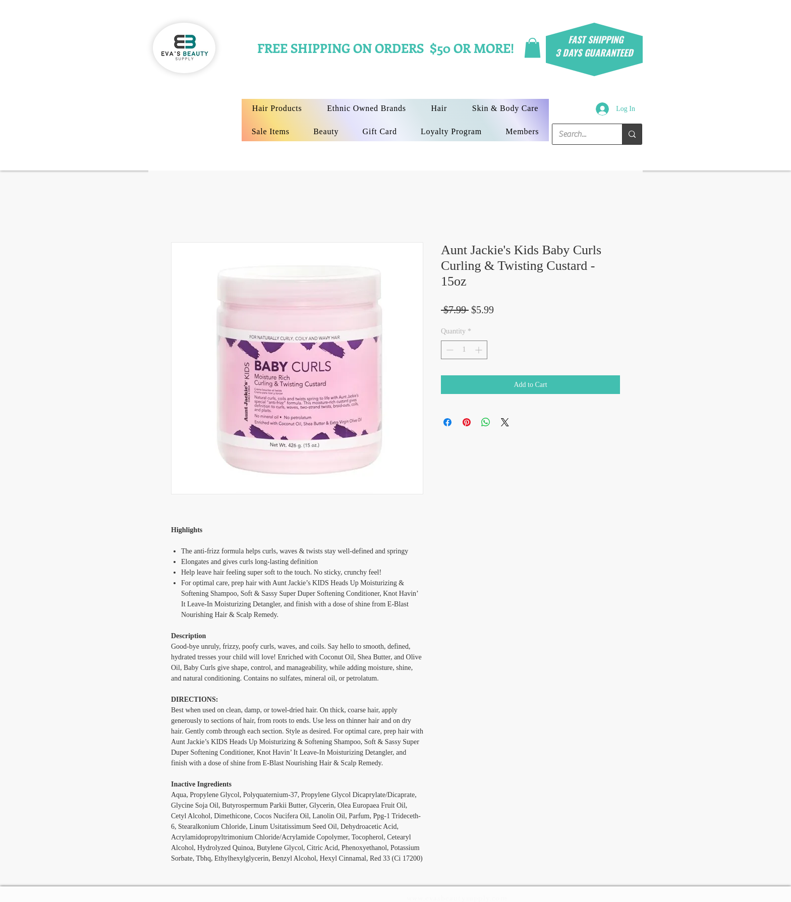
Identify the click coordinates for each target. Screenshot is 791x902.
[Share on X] (505, 422)
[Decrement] (448, 350)
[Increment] (479, 350)
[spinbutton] (464, 350)
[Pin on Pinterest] (467, 422)
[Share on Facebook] (447, 422)
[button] (532, 48)
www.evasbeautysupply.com (457, 898)
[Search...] (579, 134)
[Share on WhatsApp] (486, 422)
